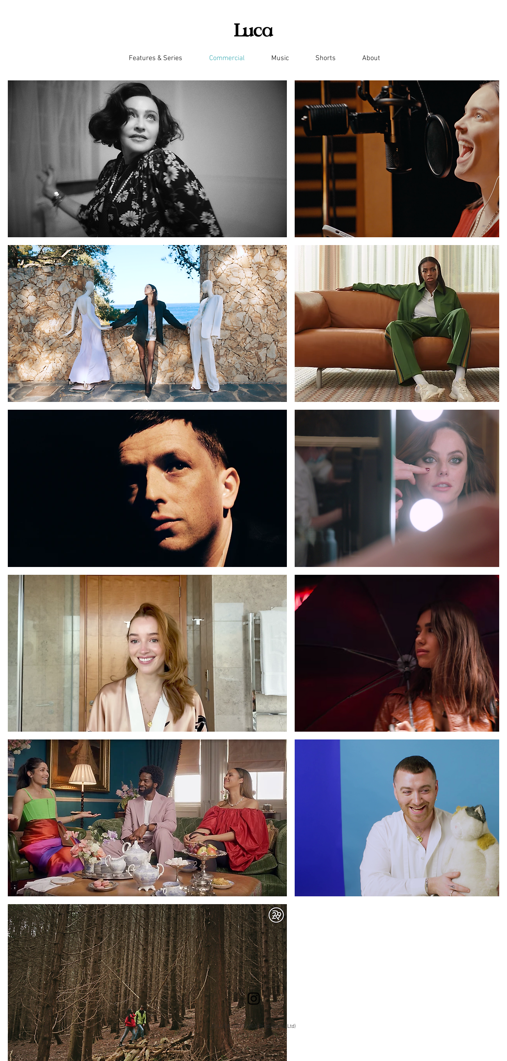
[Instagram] (253, 998)
